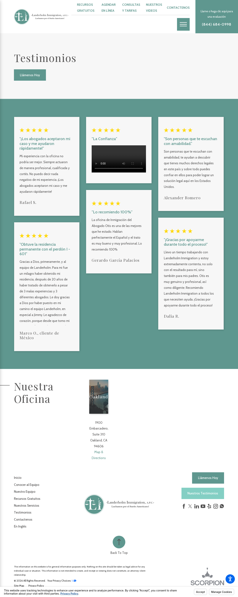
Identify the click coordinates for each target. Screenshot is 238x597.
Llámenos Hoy (30, 75)
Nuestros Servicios (26, 505)
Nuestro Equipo (24, 491)
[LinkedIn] (196, 506)
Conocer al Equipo (26, 485)
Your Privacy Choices (61, 580)
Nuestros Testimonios (202, 493)
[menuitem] (49, 477)
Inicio (17, 478)
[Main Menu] (183, 24)
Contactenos (178, 7)
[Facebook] (183, 506)
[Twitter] (190, 506)
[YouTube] (203, 506)
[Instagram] (215, 506)
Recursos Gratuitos (27, 499)
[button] (230, 579)
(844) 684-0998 (216, 24)
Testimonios (22, 512)
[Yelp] (209, 506)
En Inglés (20, 526)
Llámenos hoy (208, 478)
